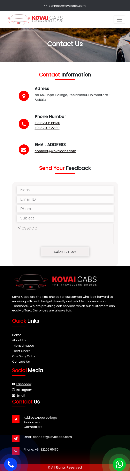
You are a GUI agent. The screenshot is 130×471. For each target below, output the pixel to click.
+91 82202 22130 (46, 128)
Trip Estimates (23, 345)
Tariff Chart (21, 351)
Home (16, 335)
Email (18, 395)
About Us (19, 340)
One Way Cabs (23, 356)
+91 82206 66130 (47, 123)
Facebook (21, 384)
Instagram (22, 390)
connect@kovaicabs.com (65, 6)
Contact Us (21, 361)
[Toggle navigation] (119, 20)
